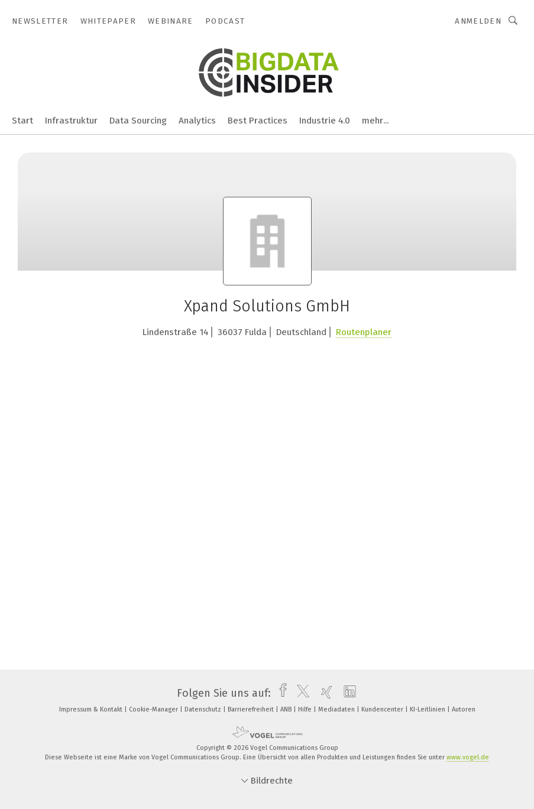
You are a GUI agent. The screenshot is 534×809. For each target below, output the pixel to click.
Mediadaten (337, 709)
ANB (286, 709)
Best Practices (257, 120)
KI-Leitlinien (428, 709)
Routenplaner (363, 332)
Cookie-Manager (154, 709)
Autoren (463, 709)
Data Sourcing (138, 120)
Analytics (197, 120)
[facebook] (280, 693)
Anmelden (478, 21)
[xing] (324, 693)
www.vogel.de (467, 757)
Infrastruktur (71, 120)
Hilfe (305, 709)
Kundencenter (383, 709)
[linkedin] (346, 693)
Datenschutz (204, 709)
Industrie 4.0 (324, 120)
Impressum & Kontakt (91, 709)
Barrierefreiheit (252, 709)
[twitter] (300, 693)
